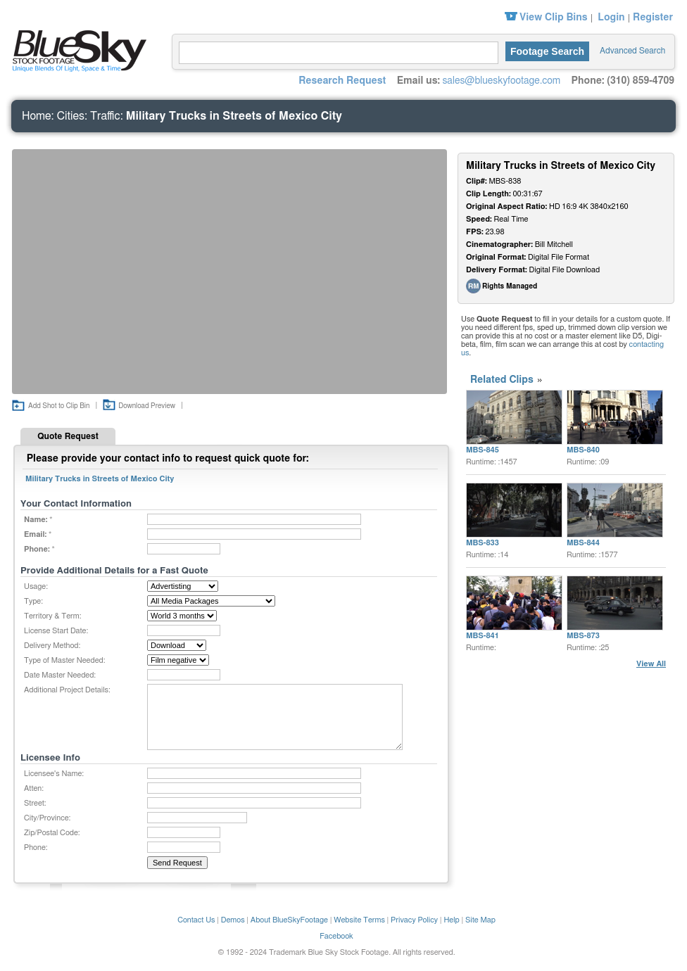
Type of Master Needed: (64, 660)
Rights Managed (509, 286)
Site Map (480, 920)
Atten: (34, 788)
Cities (70, 116)
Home (36, 116)
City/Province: (47, 818)
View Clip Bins (553, 18)
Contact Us (196, 920)
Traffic (105, 116)
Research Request (342, 81)
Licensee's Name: (54, 774)
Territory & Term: (52, 616)
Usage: (36, 586)
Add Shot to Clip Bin (58, 406)
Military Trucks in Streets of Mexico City (234, 116)
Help (451, 920)
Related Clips (502, 380)
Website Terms (359, 920)
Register (653, 18)
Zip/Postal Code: (52, 833)
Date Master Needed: (60, 675)
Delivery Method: (52, 645)
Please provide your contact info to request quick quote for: (168, 459)
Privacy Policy (414, 920)
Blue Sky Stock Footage (76, 49)
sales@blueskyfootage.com (501, 81)
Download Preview (146, 406)
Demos (233, 920)
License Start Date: (56, 631)
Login (611, 18)
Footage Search (547, 51)
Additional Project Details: (67, 690)
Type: (33, 601)
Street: (35, 803)
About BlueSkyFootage (289, 920)
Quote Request (68, 436)
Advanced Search (632, 50)
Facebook (336, 936)
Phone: (36, 847)
